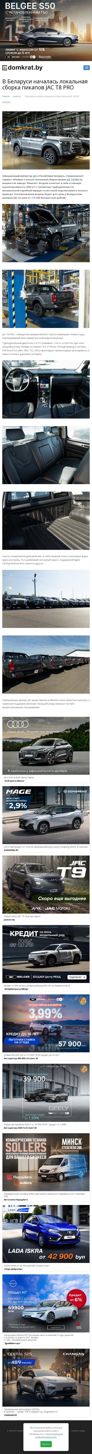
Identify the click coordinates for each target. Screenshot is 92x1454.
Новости (17, 96)
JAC (35, 175)
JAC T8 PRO (73, 179)
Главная (6, 96)
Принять (46, 1444)
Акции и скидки (78, 1430)
